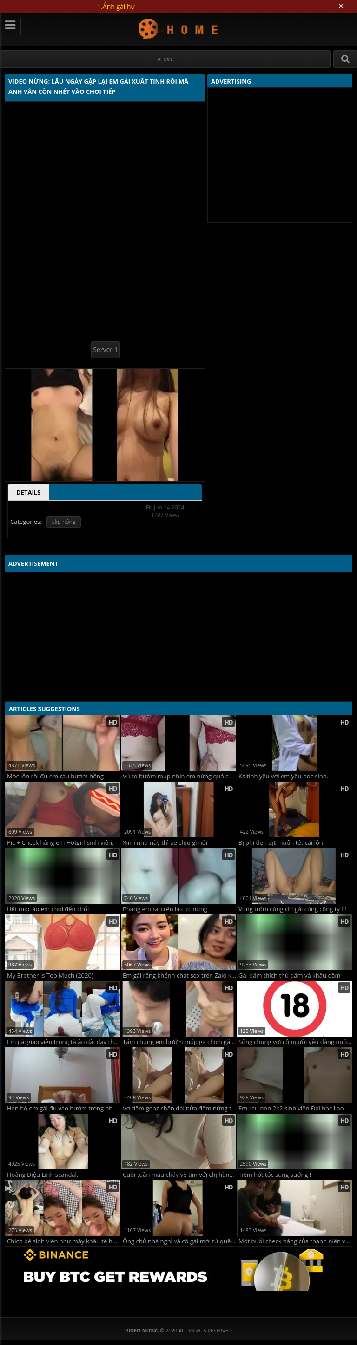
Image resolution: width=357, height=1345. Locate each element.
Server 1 (105, 349)
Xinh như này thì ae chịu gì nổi (165, 843)
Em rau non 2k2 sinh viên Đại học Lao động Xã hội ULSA (295, 1108)
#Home (165, 59)
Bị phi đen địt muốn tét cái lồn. (281, 843)
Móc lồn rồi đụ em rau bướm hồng (55, 776)
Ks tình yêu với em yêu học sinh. (283, 776)
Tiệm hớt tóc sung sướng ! (274, 1175)
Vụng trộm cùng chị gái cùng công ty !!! (292, 909)
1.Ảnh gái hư (116, 6)
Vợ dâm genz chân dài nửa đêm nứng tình (179, 1108)
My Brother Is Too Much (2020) (50, 975)
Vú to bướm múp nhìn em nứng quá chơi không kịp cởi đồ (179, 776)
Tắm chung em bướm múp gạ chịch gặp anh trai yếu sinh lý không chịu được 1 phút (179, 1042)
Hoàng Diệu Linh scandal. (42, 1175)
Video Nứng (179, 28)
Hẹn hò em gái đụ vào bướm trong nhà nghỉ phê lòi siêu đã (63, 1108)
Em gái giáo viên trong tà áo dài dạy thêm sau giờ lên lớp (63, 1042)
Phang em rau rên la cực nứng (165, 909)
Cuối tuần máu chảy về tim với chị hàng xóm (179, 1175)
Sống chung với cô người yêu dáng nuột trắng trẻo (295, 1042)
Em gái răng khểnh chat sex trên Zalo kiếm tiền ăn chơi (179, 975)
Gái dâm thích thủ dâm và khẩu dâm (289, 975)
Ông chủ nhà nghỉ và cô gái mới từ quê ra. (179, 1241)
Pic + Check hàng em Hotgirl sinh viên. (60, 843)
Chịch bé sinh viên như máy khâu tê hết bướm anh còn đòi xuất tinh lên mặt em (63, 1241)
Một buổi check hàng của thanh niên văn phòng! (295, 1241)
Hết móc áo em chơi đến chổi (48, 909)
